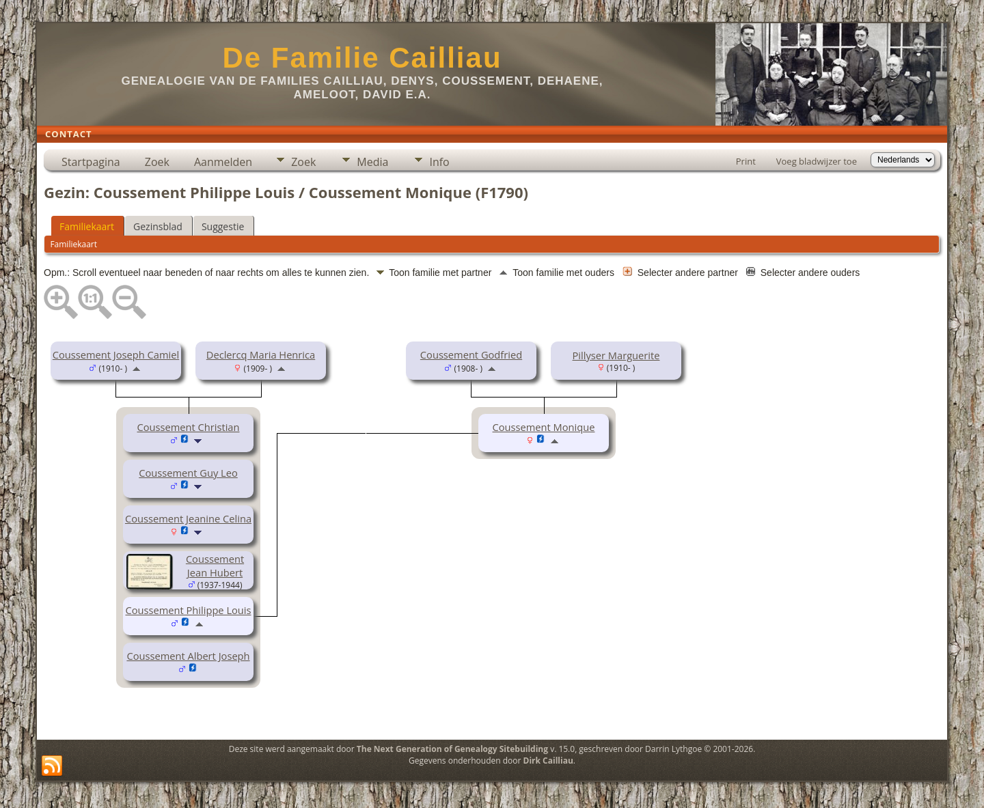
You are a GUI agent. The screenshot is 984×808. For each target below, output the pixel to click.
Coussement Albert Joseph (187, 656)
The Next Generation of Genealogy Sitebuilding (452, 749)
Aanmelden (223, 161)
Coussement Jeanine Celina (188, 518)
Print (746, 161)
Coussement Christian (188, 427)
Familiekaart (86, 226)
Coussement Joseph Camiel (116, 354)
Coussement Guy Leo (188, 472)
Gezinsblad (157, 226)
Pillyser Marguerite (616, 355)
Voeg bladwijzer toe (816, 161)
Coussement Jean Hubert (215, 565)
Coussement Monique (544, 427)
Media (372, 161)
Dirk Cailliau (548, 760)
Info (439, 161)
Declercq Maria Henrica (260, 354)
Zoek (157, 161)
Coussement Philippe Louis (188, 610)
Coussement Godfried (471, 354)
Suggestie (223, 226)
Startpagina (91, 161)
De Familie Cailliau (362, 58)
